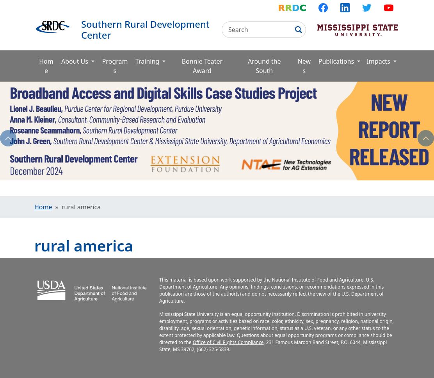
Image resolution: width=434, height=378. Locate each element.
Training (148, 61)
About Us (75, 61)
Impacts (378, 61)
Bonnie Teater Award (202, 66)
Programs (115, 66)
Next (426, 138)
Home (46, 66)
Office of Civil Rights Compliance (228, 342)
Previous (8, 138)
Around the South (264, 66)
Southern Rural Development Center (145, 29)
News (304, 66)
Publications (337, 61)
